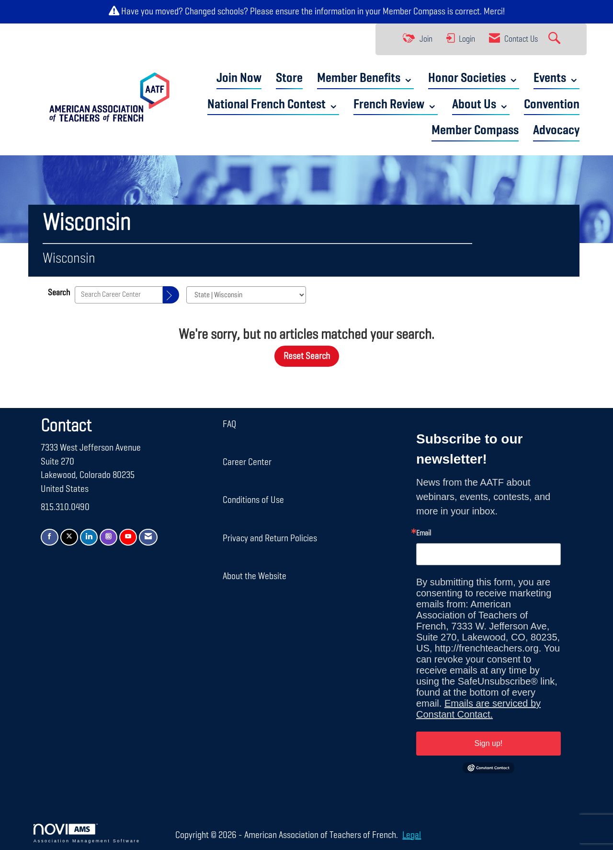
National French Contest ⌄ (273, 104)
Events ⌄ (556, 78)
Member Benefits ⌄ (365, 78)
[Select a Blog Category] (246, 294)
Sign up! (489, 743)
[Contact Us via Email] (148, 537)
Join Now (238, 78)
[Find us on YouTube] (128, 537)
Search (59, 293)
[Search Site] (555, 39)
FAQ (229, 424)
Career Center (247, 462)
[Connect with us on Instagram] (108, 537)
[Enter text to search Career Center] (119, 294)
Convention (551, 104)
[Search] (171, 294)
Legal (411, 835)
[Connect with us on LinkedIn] (89, 537)
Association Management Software (87, 833)
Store (289, 78)
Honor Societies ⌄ (473, 78)
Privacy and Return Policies (270, 538)
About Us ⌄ (481, 104)
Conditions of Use (253, 500)
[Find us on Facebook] (49, 537)
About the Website (254, 576)
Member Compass (414, 11)
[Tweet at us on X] (69, 537)
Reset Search (307, 356)
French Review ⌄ (395, 104)
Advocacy (556, 130)
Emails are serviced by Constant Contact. (478, 709)
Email (423, 533)
